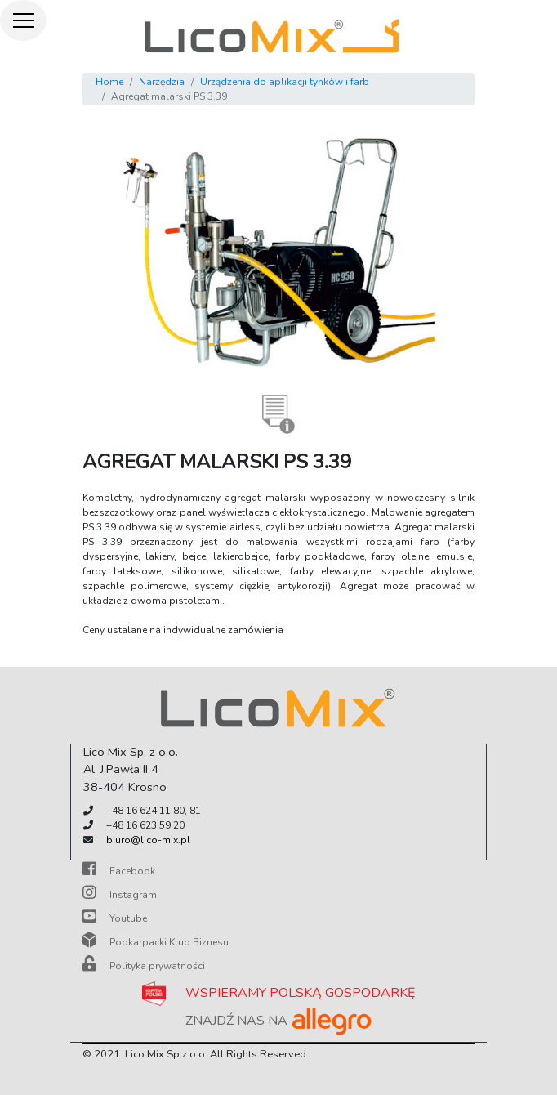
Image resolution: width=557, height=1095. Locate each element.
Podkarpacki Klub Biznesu (155, 942)
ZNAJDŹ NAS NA (278, 1021)
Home (109, 81)
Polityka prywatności (143, 965)
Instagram (119, 894)
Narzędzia (162, 81)
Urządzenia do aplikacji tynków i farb (284, 81)
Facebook (118, 871)
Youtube (114, 918)
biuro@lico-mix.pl (148, 840)
